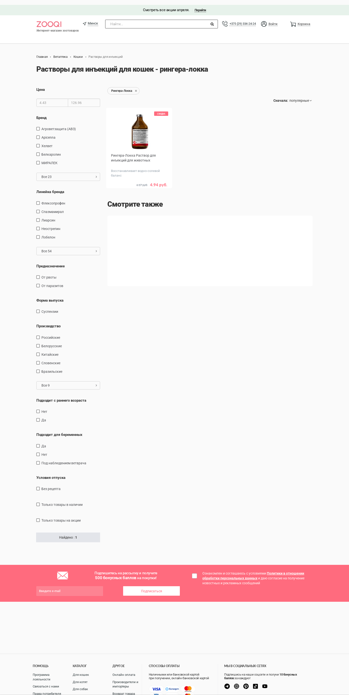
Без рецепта (51, 484)
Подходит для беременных (59, 430)
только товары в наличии (62, 500)
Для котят (80, 682)
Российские (50, 333)
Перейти (200, 5)
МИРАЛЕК (49, 158)
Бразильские (51, 367)
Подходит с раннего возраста (61, 395)
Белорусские (51, 341)
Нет (44, 407)
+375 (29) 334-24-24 (243, 19)
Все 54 (69, 246)
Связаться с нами (46, 686)
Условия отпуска (50, 473)
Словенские (50, 358)
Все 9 (69, 380)
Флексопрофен (53, 198)
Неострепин (50, 224)
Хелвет (47, 141)
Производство (48, 321)
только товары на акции (61, 515)
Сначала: (280, 96)
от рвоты (48, 272)
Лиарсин (48, 215)
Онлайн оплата (123, 675)
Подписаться (151, 586)
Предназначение (50, 261)
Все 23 (69, 172)
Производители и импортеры (125, 684)
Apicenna (48, 133)
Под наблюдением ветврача (63, 458)
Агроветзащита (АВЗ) (58, 124)
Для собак (80, 689)
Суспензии (49, 307)
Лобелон (48, 232)
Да (43, 415)
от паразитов (52, 281)
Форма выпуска (49, 295)
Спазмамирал (52, 207)
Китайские (49, 350)
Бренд (41, 113)
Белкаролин (51, 150)
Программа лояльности (41, 677)
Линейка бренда (50, 187)
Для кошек (81, 675)
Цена (40, 85)
